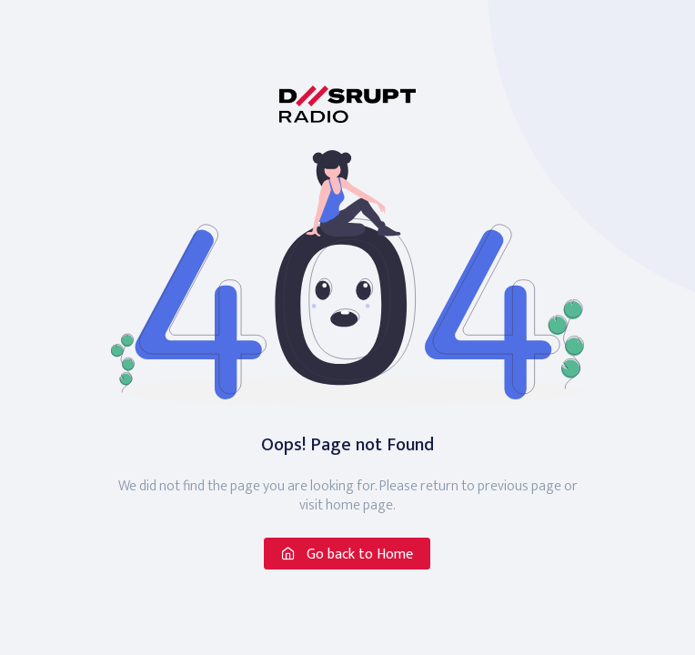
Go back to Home (347, 554)
